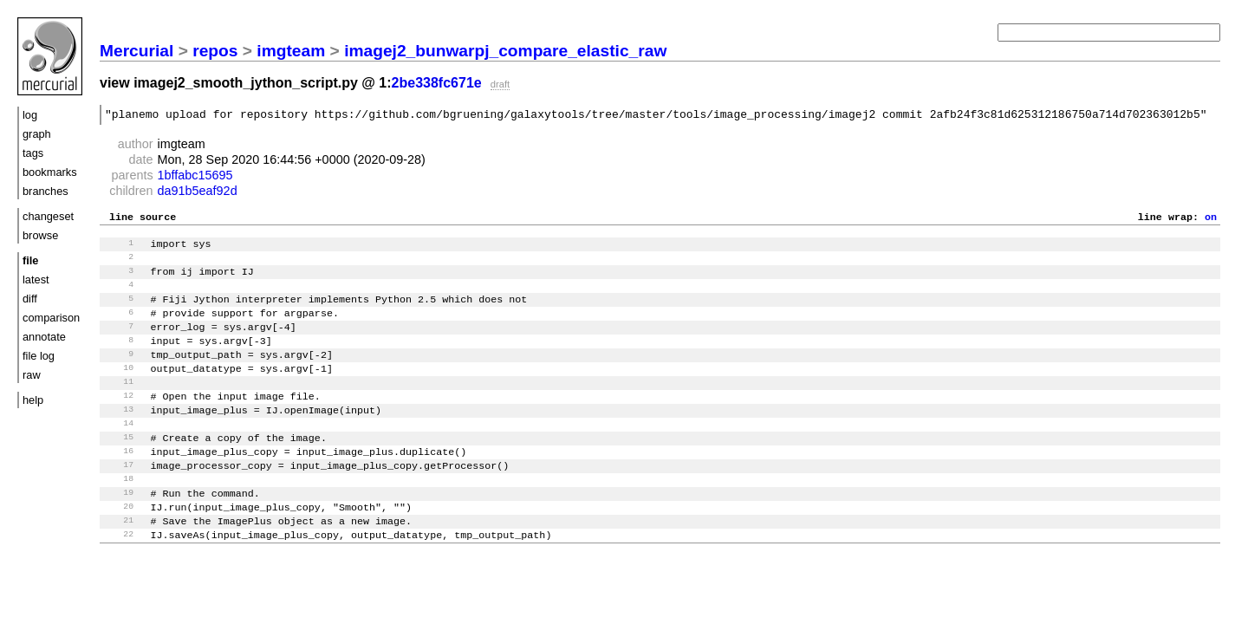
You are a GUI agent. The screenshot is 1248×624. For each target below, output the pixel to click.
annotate (44, 336)
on (1211, 221)
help (33, 399)
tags (33, 152)
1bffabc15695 (195, 178)
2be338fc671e (437, 82)
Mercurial (136, 51)
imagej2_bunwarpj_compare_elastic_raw (505, 51)
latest (36, 279)
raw (32, 374)
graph (37, 133)
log (30, 114)
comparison (51, 317)
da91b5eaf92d (197, 193)
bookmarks (50, 172)
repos (214, 51)
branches (45, 191)
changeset (48, 216)
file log (39, 355)
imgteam (291, 51)
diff (30, 298)
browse (40, 235)
